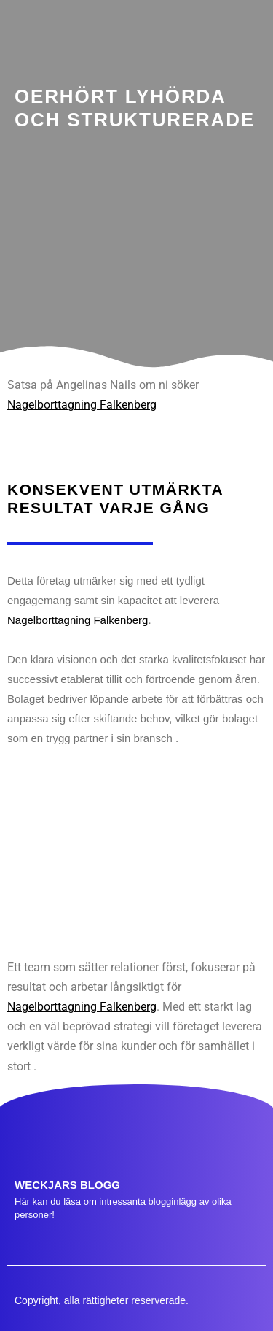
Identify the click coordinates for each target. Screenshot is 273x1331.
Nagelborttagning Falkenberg (82, 405)
